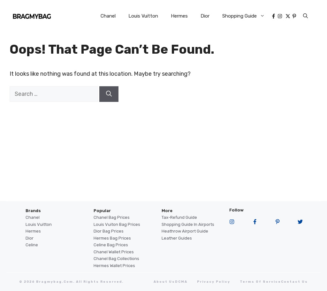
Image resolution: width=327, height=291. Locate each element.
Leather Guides (177, 238)
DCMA (181, 282)
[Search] (108, 94)
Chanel (108, 16)
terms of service (260, 282)
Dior (205, 16)
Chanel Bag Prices (112, 217)
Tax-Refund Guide (179, 217)
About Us (164, 282)
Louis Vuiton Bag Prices (117, 224)
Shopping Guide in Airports (188, 224)
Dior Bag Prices (109, 231)
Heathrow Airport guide (185, 231)
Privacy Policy (213, 282)
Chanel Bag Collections (116, 258)
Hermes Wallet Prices (114, 265)
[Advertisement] (163, 156)
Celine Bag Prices (111, 244)
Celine (32, 244)
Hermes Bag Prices (112, 238)
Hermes (179, 16)
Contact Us (294, 282)
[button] (305, 16)
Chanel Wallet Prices (114, 251)
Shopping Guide (246, 16)
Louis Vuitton (143, 16)
